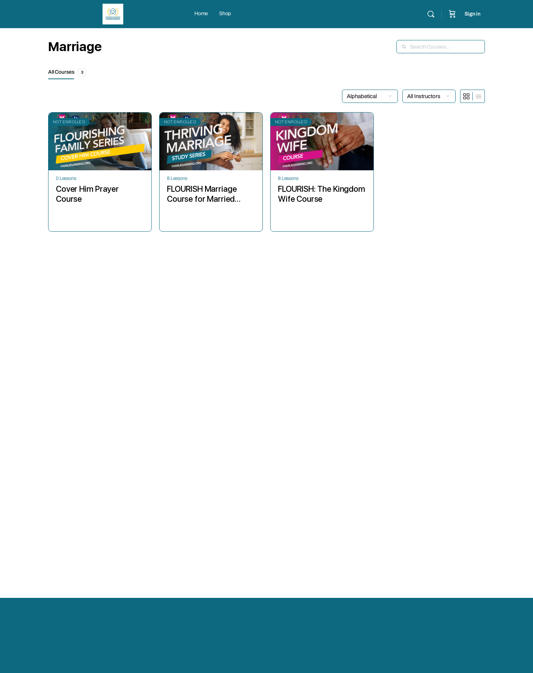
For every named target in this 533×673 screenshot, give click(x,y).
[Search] (430, 14)
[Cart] (452, 14)
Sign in (472, 14)
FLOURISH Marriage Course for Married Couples (202, 194)
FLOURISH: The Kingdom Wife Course (321, 194)
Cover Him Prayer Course (87, 194)
